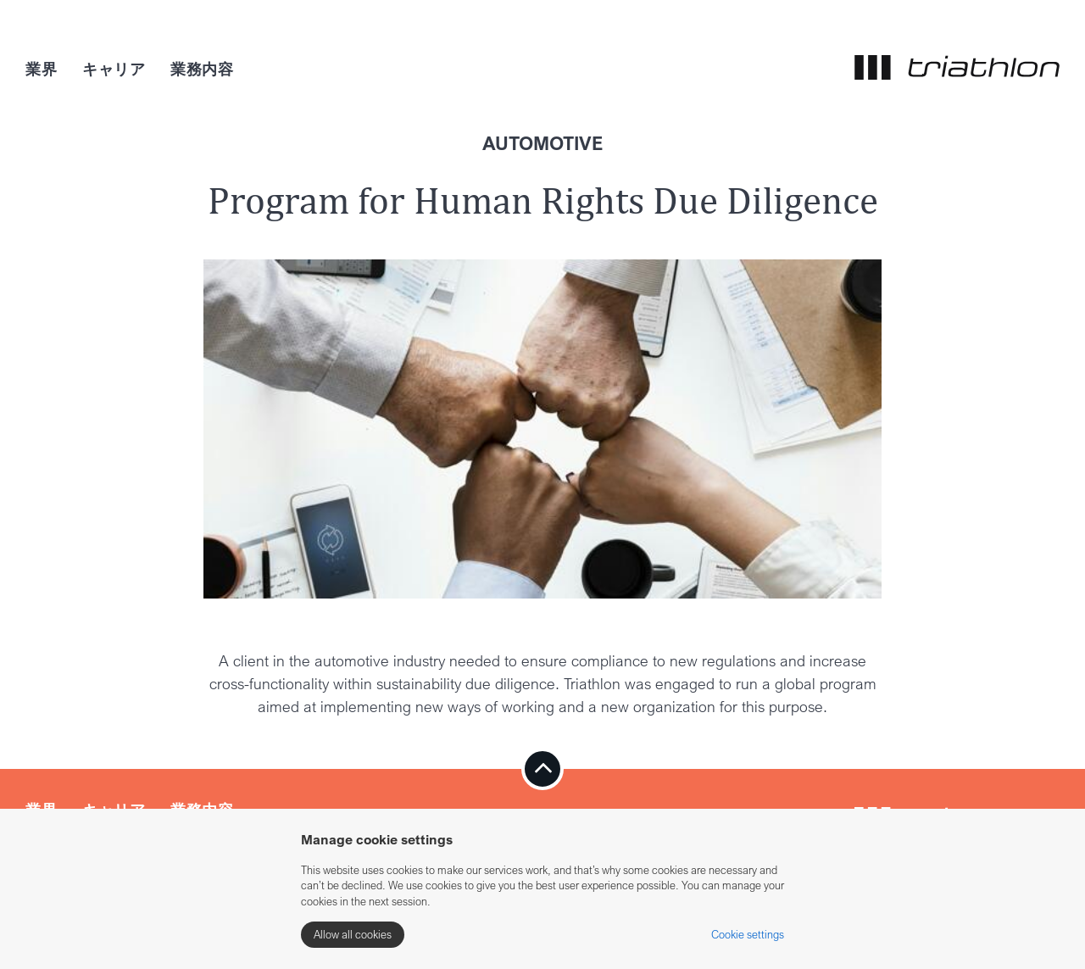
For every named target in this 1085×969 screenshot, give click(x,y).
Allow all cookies (353, 934)
